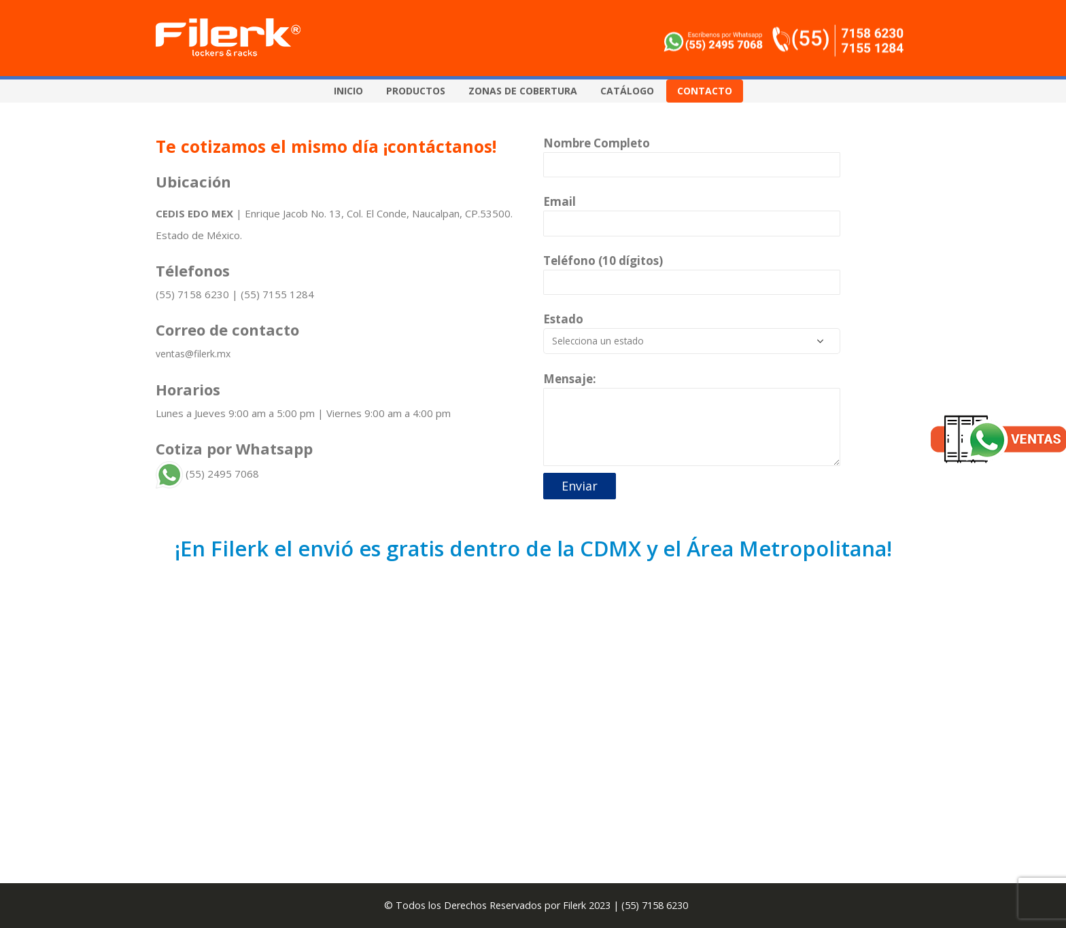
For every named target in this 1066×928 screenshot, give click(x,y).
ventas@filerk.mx (193, 353)
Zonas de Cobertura (522, 90)
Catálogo (627, 90)
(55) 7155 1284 (277, 294)
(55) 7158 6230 (192, 294)
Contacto (704, 90)
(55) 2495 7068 (207, 473)
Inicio (348, 90)
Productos (415, 90)
